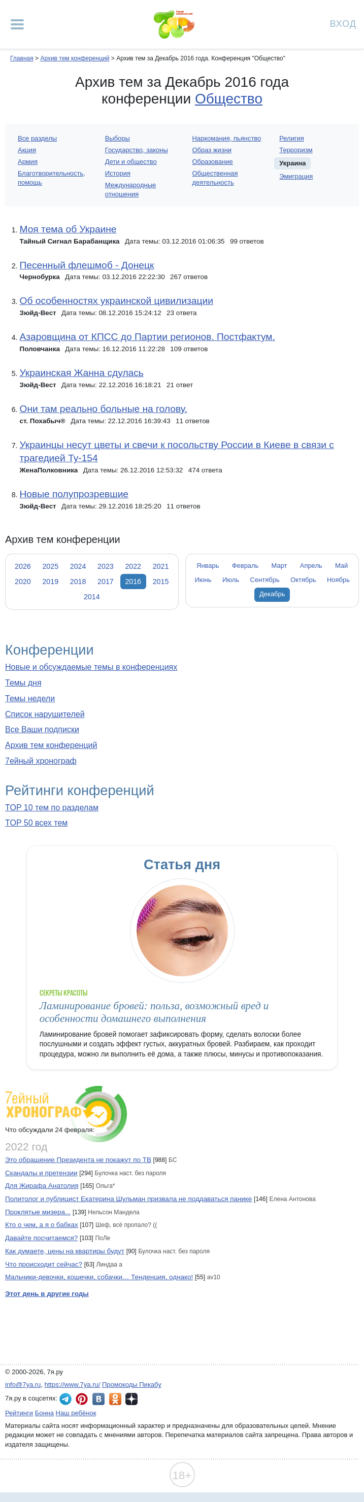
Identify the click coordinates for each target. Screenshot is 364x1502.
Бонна (44, 1413)
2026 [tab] (23, 566)
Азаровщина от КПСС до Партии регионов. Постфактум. (147, 336)
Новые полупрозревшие (73, 494)
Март (279, 565)
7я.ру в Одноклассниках (115, 1399)
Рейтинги (19, 1413)
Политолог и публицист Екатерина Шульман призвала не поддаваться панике (128, 1199)
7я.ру (131, 1399)
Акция (27, 150)
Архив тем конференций (51, 745)
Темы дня (23, 682)
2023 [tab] (105, 566)
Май (341, 565)
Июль (230, 580)
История (117, 173)
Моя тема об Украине (67, 229)
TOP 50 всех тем (36, 822)
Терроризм (295, 150)
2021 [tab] (161, 566)
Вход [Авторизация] (343, 23)
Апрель (311, 565)
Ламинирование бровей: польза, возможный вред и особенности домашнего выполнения (154, 1012)
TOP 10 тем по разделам (51, 807)
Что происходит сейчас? (43, 1264)
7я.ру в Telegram (65, 1399)
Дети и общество (131, 161)
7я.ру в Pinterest (82, 1399)
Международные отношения (130, 189)
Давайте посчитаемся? (41, 1238)
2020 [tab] (23, 581)
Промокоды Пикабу (131, 1384)
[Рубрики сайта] (17, 24)
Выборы (117, 138)
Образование (212, 161)
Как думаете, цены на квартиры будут (64, 1251)
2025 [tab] (50, 566)
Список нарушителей (45, 714)
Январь (207, 565)
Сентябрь (265, 580)
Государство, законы (136, 150)
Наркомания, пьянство (226, 138)
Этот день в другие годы (47, 1294)
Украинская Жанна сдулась (81, 372)
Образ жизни (212, 150)
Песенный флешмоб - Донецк (86, 265)
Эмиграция (296, 176)
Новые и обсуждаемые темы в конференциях (91, 667)
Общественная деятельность (215, 177)
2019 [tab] (50, 581)
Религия (291, 138)
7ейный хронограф (41, 761)
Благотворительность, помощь (51, 177)
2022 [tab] (133, 566)
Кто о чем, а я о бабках (41, 1224)
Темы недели (30, 698)
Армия (28, 161)
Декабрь (272, 594)
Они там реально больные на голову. (103, 408)
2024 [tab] (78, 566)
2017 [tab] (105, 581)
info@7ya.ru (23, 1384)
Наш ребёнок (76, 1413)
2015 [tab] (161, 581)
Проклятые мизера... (38, 1212)
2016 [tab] (133, 581)
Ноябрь (338, 580)
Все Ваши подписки (42, 729)
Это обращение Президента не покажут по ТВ (78, 1160)
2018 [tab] (78, 581)
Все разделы (37, 138)
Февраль (245, 565)
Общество (228, 99)
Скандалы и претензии (41, 1173)
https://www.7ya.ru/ (73, 1384)
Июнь (202, 580)
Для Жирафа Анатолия (41, 1185)
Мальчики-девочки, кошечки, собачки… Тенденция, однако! (99, 1277)
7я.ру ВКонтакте (98, 1399)
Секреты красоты (64, 993)
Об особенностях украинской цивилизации (116, 300)
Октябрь (303, 580)
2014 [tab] (92, 597)
